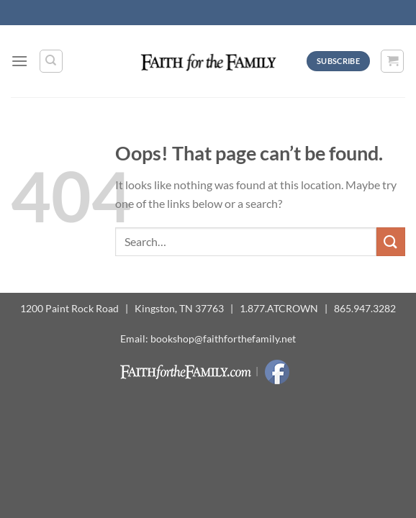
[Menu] (19, 60)
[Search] (51, 61)
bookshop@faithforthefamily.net (223, 338)
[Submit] (390, 241)
